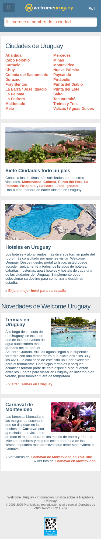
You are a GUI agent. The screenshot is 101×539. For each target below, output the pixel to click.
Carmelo (12, 65)
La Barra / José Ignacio (26, 89)
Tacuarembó (64, 99)
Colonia (49, 182)
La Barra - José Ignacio (58, 186)
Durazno (12, 79)
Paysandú (62, 75)
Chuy (10, 70)
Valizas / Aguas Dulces (73, 108)
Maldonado (15, 104)
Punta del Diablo (68, 84)
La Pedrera (15, 99)
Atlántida (13, 55)
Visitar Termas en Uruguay (30, 384)
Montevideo (63, 65)
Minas (58, 60)
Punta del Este (66, 89)
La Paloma (14, 94)
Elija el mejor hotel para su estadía (37, 291)
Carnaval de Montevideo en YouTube (61, 457)
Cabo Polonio (17, 60)
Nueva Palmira (66, 70)
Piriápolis (61, 79)
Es (91, 8)
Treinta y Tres (65, 104)
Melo (9, 108)
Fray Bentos (16, 84)
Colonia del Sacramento (26, 75)
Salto (57, 94)
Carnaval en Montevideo (75, 461)
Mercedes (62, 55)
